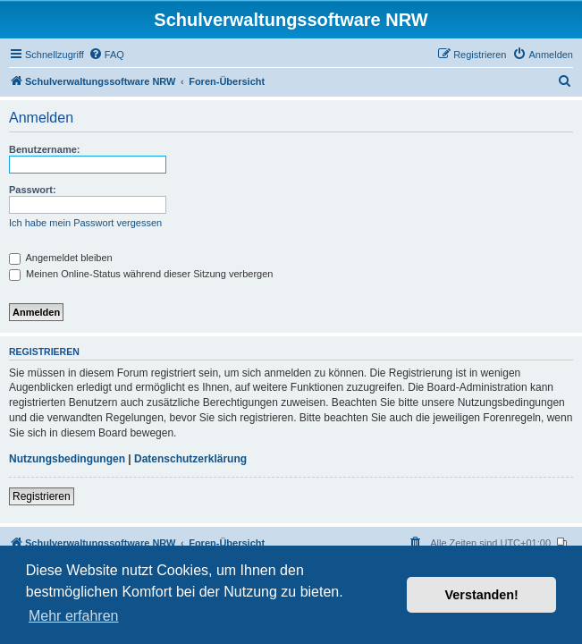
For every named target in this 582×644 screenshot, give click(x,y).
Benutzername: (44, 149)
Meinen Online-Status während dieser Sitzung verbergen (141, 273)
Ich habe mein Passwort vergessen (85, 222)
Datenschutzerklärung (190, 459)
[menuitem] (106, 54)
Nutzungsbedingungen (67, 459)
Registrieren (42, 496)
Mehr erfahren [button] (74, 615)
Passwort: (32, 189)
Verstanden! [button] (482, 595)
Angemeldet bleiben (61, 257)
